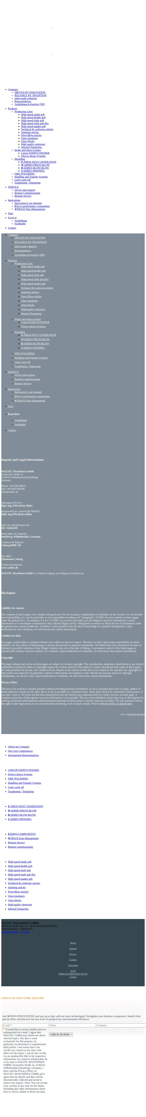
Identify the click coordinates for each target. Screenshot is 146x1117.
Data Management (23, 838)
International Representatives (23, 755)
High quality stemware (20, 904)
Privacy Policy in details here (116, 703)
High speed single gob (20, 861)
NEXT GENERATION (25, 806)
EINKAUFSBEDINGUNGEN (73, 974)
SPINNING (20, 819)
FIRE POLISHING (18, 778)
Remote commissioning (20, 846)
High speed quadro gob (20, 878)
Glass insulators (16, 896)
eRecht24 (141, 714)
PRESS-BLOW (22, 810)
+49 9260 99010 (10, 932)
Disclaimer (132, 714)
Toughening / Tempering (21, 791)
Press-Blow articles (18, 891)
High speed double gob (20, 866)
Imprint (73, 948)
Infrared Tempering (18, 908)
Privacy (73, 954)
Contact (73, 977)
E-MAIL (25, 932)
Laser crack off (16, 787)
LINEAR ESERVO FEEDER (23, 770)
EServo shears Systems (20, 774)
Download (73, 965)
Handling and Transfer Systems (24, 783)
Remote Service (16, 842)
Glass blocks (14, 900)
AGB (72, 971)
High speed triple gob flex (21, 874)
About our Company (19, 746)
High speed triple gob (19, 870)
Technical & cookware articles (24, 883)
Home (73, 943)
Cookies (73, 959)
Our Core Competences (20, 751)
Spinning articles (17, 887)
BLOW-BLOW (22, 815)
